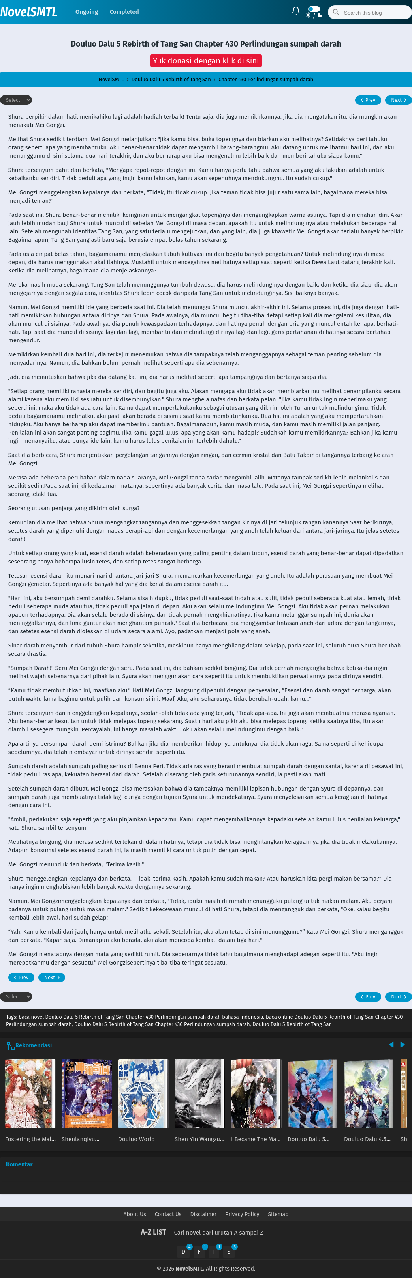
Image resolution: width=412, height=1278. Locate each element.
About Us (135, 1214)
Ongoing (86, 11)
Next (400, 100)
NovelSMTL (29, 12)
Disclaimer (203, 1214)
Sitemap (278, 1214)
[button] (206, 60)
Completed (124, 11)
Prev (366, 100)
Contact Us (168, 1214)
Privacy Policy (242, 1214)
